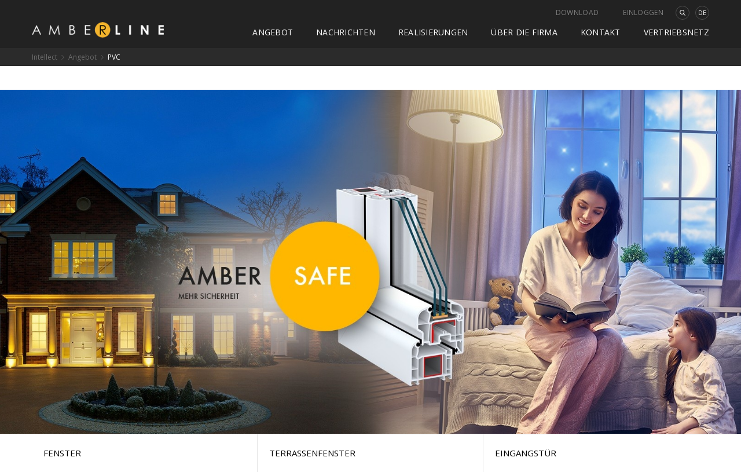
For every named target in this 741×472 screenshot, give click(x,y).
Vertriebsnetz (676, 32)
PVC (114, 57)
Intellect (44, 57)
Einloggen (643, 12)
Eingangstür (525, 453)
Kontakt (601, 32)
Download (577, 12)
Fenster (62, 453)
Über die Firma (524, 32)
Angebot (272, 32)
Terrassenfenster (312, 453)
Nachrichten (345, 32)
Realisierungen (433, 32)
